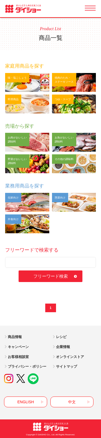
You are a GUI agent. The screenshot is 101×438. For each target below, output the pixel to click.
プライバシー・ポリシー (27, 366)
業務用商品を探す (24, 186)
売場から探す (19, 126)
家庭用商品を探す (24, 66)
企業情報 (63, 347)
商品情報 (15, 337)
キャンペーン (18, 347)
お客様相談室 (18, 357)
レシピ (61, 337)
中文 (72, 402)
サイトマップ (66, 366)
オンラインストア (70, 357)
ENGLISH (25, 402)
